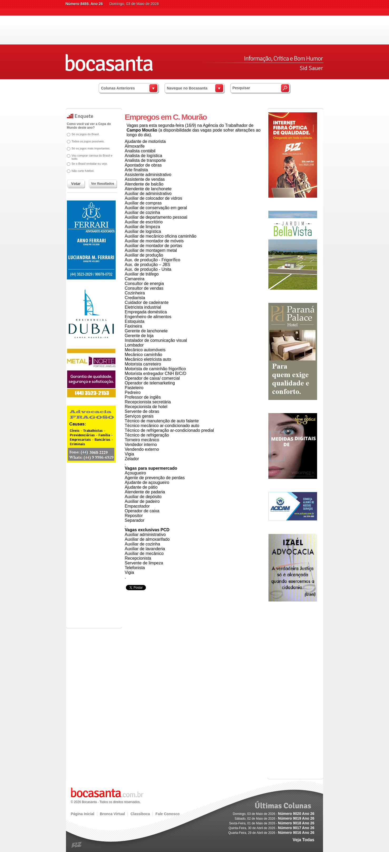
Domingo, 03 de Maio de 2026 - (273, 814)
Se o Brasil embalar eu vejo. (90, 163)
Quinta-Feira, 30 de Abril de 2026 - (271, 828)
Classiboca (140, 814)
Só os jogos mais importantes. (91, 148)
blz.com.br (77, 845)
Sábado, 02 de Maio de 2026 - (274, 818)
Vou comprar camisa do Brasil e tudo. (92, 157)
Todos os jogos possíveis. (88, 141)
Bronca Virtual (112, 814)
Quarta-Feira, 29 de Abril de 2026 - (271, 833)
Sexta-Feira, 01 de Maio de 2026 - (271, 823)
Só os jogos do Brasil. (86, 134)
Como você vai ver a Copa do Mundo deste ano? (89, 125)
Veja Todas (303, 840)
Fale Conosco (167, 814)
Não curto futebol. (83, 170)
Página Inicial (82, 814)
